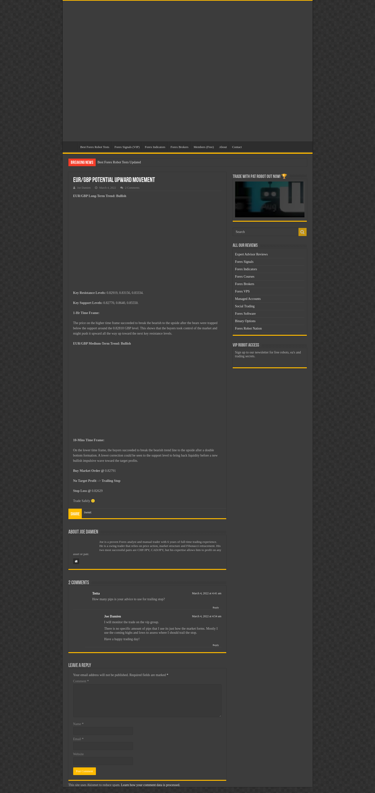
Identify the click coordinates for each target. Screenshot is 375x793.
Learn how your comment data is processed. (150, 785)
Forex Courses (244, 276)
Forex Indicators (155, 147)
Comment (81, 681)
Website (78, 754)
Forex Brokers (179, 147)
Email (78, 739)
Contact (237, 147)
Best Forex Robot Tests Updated (119, 162)
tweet (87, 512)
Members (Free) (204, 147)
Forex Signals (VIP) (127, 147)
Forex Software (245, 313)
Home (71, 146)
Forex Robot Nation (248, 328)
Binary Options (245, 321)
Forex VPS (242, 291)
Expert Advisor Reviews (251, 254)
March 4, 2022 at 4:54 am (206, 616)
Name (78, 724)
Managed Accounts (248, 299)
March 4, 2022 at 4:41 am (206, 593)
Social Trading (245, 306)
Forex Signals (244, 262)
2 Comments (132, 187)
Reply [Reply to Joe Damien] (216, 645)
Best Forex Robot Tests (94, 147)
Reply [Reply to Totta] (216, 607)
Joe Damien (84, 187)
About (223, 147)
